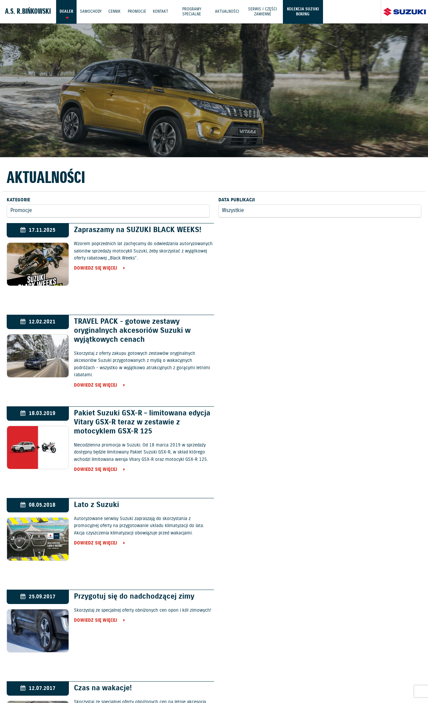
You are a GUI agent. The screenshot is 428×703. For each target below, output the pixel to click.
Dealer (66, 11)
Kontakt (161, 11)
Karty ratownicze (214, 684)
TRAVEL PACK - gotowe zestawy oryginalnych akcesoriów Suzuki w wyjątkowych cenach (342, 239)
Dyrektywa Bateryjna (349, 677)
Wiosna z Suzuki (311, 505)
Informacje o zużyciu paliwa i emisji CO (211, 677)
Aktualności (229, 11)
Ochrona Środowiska (27, 677)
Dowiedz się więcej (94, 268)
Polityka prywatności (81, 677)
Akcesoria (150, 677)
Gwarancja (122, 677)
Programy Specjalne (193, 11)
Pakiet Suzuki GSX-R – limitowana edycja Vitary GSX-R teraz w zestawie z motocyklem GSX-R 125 (141, 330)
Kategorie (18, 200)
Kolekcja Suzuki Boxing (305, 11)
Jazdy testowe (243, 660)
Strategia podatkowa (401, 677)
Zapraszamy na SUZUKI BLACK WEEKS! (136, 230)
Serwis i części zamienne (264, 11)
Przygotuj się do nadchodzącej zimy (133, 413)
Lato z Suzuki (306, 321)
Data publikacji (236, 200)
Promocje (137, 11)
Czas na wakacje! (313, 413)
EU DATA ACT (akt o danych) (291, 677)
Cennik (115, 11)
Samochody (91, 11)
